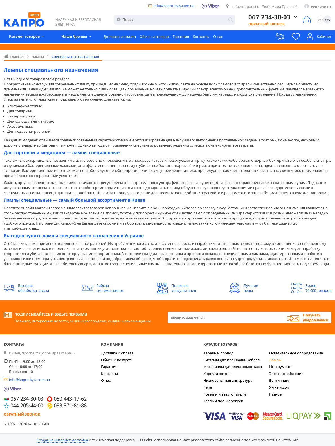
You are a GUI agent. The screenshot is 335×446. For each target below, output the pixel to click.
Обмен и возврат (154, 37)
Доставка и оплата (120, 37)
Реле (207, 387)
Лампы (275, 359)
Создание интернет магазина (62, 439)
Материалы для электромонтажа (232, 366)
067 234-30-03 (269, 17)
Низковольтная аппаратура (227, 380)
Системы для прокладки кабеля (231, 359)
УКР (320, 20)
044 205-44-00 (26, 405)
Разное (275, 394)
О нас (218, 37)
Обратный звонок (266, 24)
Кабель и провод (218, 353)
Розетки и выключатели (224, 394)
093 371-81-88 (70, 405)
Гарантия (181, 37)
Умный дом (279, 387)
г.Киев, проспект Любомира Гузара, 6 (264, 6)
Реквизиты (321, 6)
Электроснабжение (286, 373)
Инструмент (280, 366)
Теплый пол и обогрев (223, 400)
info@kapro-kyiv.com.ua (174, 5)
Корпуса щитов (216, 373)
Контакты (201, 37)
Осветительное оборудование (296, 353)
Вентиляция (279, 380)
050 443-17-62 (70, 399)
